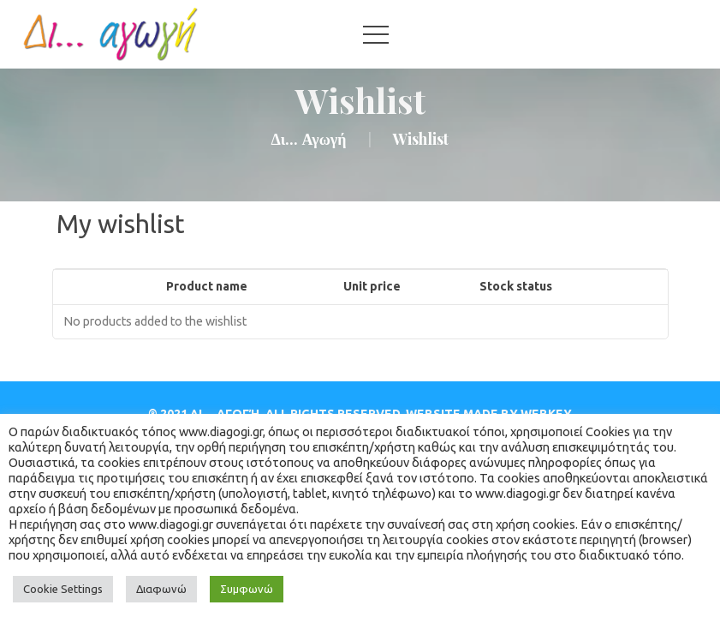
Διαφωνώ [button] (161, 589)
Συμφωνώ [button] (246, 589)
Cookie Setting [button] (63, 589)
